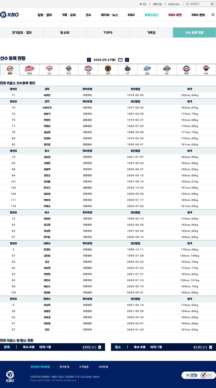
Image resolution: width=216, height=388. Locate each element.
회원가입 (157, 4)
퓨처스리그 (152, 15)
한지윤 (47, 237)
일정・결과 (45, 15)
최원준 (47, 292)
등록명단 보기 (89, 347)
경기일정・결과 (22, 32)
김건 (47, 261)
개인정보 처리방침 (40, 366)
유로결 (47, 317)
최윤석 (47, 113)
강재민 (47, 163)
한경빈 (47, 249)
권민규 (47, 175)
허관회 (47, 218)
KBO (131, 15)
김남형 (47, 132)
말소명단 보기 (200, 347)
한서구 (47, 187)
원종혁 (47, 169)
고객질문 (84, 366)
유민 (47, 329)
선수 (88, 15)
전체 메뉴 (213, 15)
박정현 (47, 274)
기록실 (151, 32)
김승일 (47, 157)
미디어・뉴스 (109, 15)
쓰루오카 (47, 107)
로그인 (143, 4)
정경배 (47, 138)
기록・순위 (69, 15)
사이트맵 (103, 366)
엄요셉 (47, 193)
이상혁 (47, 305)
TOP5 (108, 32)
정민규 (47, 280)
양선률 (47, 181)
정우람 (47, 144)
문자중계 (64, 366)
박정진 (47, 120)
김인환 (47, 255)
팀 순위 (64, 32)
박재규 (47, 206)
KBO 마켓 (175, 15)
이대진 (47, 95)
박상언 (47, 230)
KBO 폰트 (198, 15)
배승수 (47, 286)
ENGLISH (173, 4)
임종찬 (47, 311)
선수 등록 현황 (194, 32)
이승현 (47, 268)
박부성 (47, 200)
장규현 (47, 224)
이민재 (47, 323)
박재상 (47, 126)
